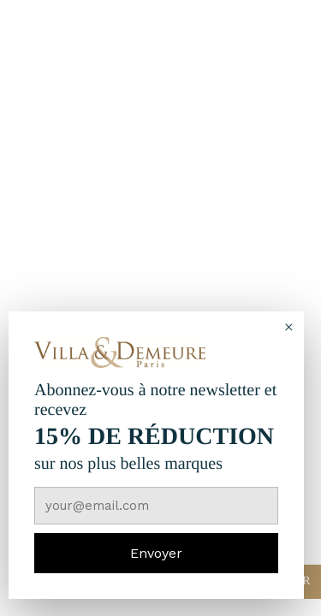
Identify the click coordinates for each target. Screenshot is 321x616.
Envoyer (156, 553)
